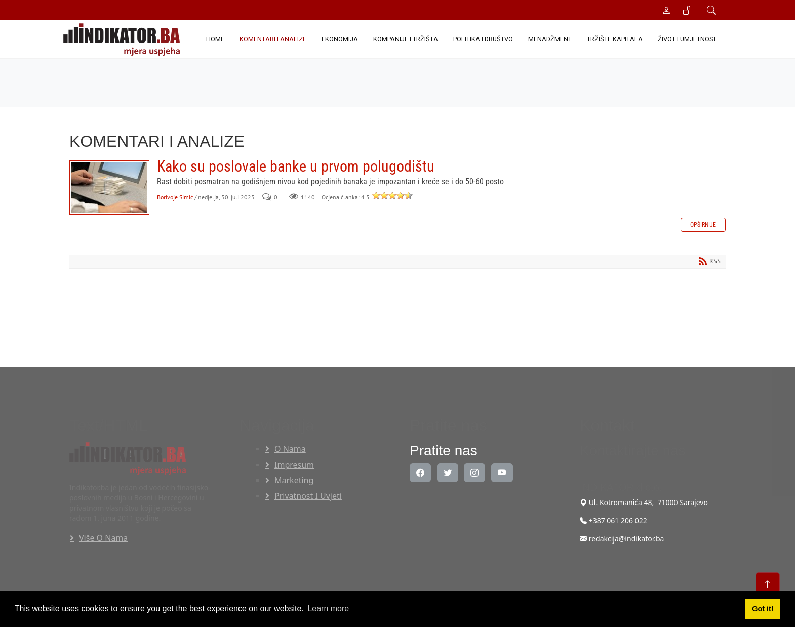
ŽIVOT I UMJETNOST (687, 39)
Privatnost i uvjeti (308, 495)
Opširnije (703, 224)
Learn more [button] (328, 608)
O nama (290, 448)
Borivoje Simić (175, 197)
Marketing (293, 480)
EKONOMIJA (340, 39)
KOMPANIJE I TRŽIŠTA (405, 39)
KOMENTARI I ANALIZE (273, 39)
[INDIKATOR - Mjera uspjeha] (123, 39)
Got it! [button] (762, 609)
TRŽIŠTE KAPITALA (615, 39)
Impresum (294, 464)
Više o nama (103, 538)
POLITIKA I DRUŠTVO (483, 39)
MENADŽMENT (550, 39)
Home (215, 39)
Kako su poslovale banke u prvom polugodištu (109, 187)
